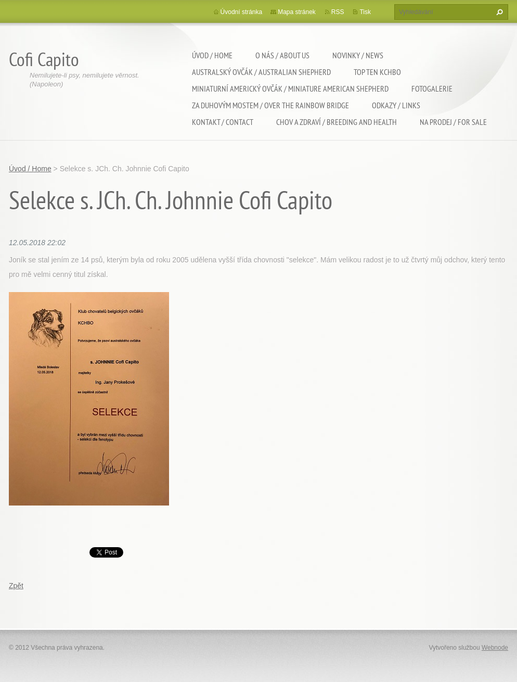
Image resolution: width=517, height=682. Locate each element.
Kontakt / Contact (222, 122)
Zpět (16, 586)
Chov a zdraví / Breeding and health (336, 122)
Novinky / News (357, 55)
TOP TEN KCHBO (377, 72)
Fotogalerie (432, 88)
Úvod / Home (212, 55)
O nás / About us (282, 55)
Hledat (498, 12)
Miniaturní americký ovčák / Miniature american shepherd (290, 88)
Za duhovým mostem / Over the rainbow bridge (270, 105)
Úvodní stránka (242, 12)
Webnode (495, 647)
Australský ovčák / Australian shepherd (261, 72)
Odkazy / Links (396, 105)
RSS (337, 12)
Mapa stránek (297, 12)
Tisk (365, 12)
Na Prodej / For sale (453, 122)
